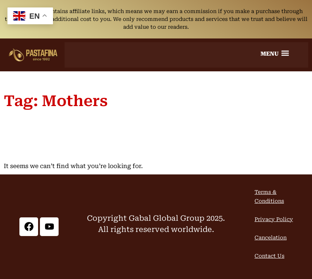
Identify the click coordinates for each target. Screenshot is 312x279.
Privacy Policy (274, 219)
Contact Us (269, 256)
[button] (274, 53)
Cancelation (271, 238)
